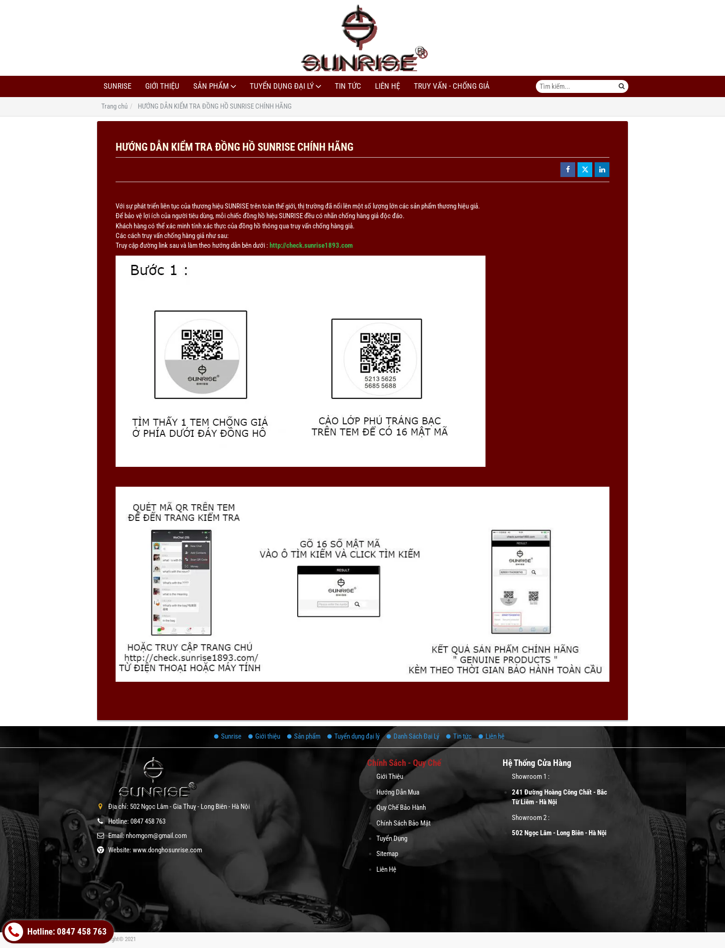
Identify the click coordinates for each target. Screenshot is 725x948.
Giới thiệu (162, 86)
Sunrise (117, 86)
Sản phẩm (211, 86)
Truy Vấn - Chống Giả (452, 86)
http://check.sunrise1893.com (311, 245)
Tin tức (348, 86)
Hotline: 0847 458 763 (56, 932)
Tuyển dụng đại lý (282, 86)
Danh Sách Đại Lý (413, 736)
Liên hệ (387, 86)
